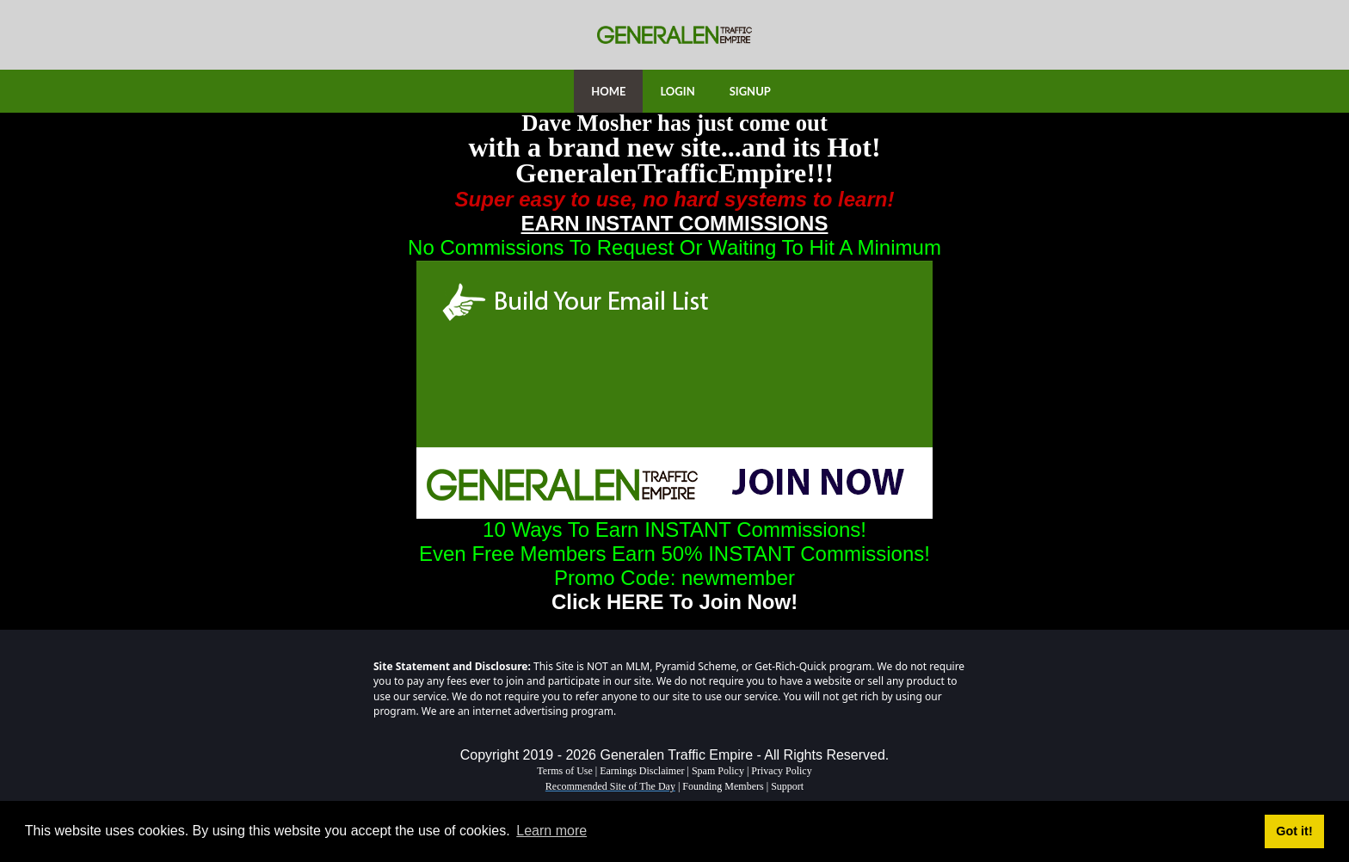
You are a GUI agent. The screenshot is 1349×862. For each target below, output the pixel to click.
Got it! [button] (1294, 831)
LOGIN (677, 91)
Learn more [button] (551, 830)
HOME (608, 91)
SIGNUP (750, 91)
